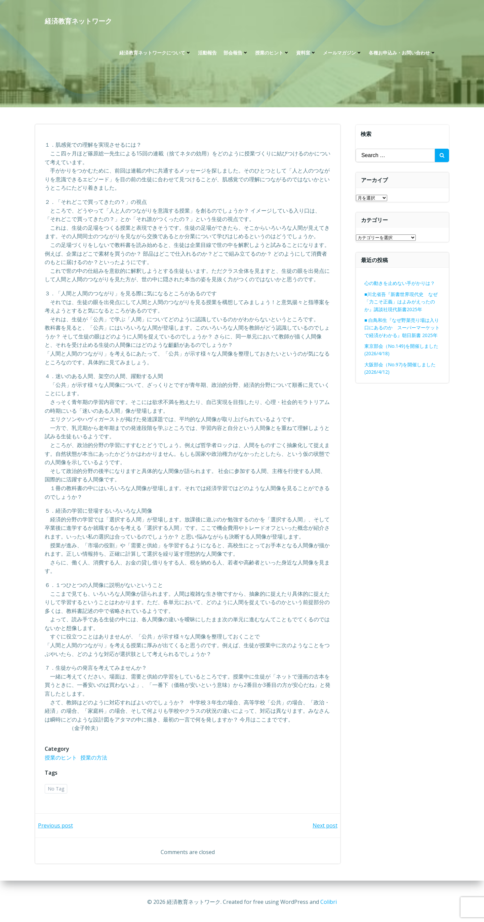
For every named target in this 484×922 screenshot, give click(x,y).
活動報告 (207, 54)
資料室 (306, 54)
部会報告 (235, 54)
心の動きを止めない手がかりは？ (400, 283)
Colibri (328, 902)
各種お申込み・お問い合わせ (402, 54)
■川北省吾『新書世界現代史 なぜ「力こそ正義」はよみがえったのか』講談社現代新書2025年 (401, 301)
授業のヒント (272, 54)
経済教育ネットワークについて (155, 54)
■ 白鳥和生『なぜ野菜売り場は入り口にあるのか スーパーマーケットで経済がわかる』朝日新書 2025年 (402, 327)
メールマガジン (342, 54)
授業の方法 (94, 758)
